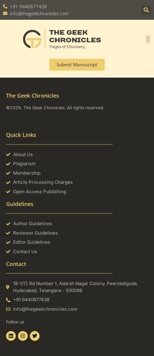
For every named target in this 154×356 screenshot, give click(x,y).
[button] (146, 10)
